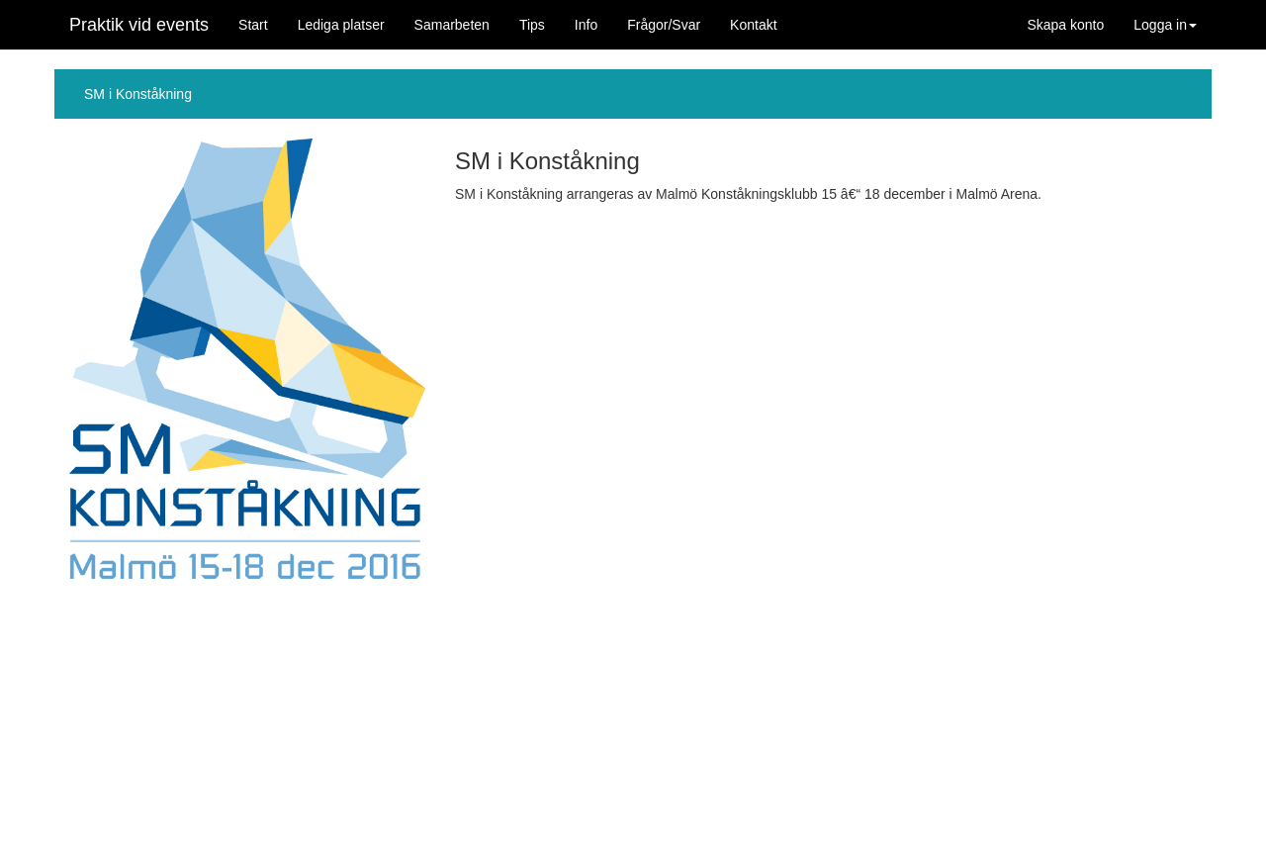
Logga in (1165, 25)
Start (253, 25)
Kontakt (753, 25)
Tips (532, 25)
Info (586, 25)
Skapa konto (1065, 25)
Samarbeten (452, 25)
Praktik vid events (139, 25)
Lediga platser (341, 25)
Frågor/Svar (663, 25)
